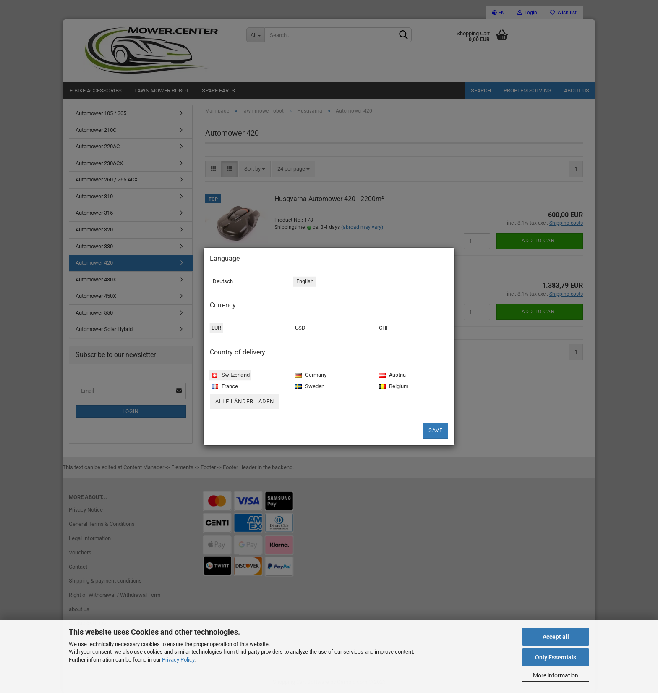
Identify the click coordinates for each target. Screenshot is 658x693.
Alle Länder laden (244, 401)
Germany (309, 375)
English (303, 282)
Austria (391, 375)
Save (435, 430)
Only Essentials (555, 657)
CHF (383, 329)
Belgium (392, 387)
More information (555, 675)
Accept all (556, 636)
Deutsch (221, 282)
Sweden (308, 387)
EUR (216, 329)
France (224, 387)
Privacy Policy (178, 659)
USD (299, 329)
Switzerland (229, 375)
